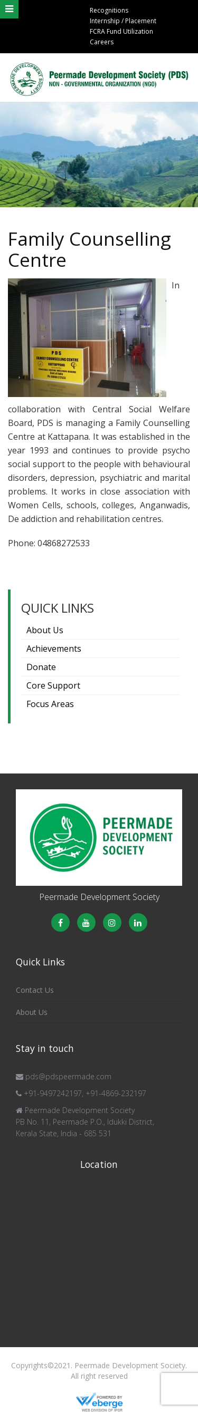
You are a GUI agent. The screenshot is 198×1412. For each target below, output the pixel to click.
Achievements (53, 648)
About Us (44, 630)
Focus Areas (50, 704)
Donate (41, 667)
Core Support (53, 685)
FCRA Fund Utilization (121, 31)
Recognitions (109, 10)
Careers (102, 41)
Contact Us (35, 990)
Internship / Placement (123, 20)
